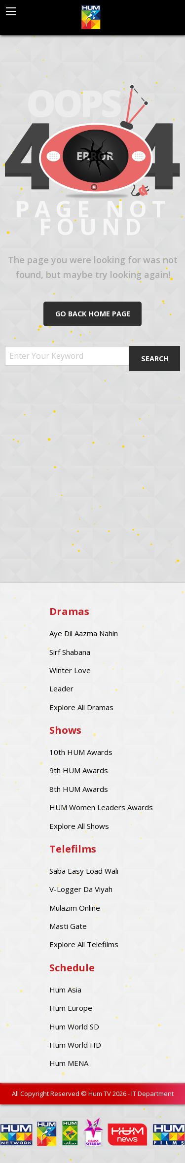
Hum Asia (65, 989)
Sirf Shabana (69, 652)
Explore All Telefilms (83, 944)
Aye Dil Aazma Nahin (83, 633)
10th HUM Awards (80, 752)
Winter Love (70, 670)
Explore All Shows (79, 826)
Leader (61, 688)
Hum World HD (75, 1045)
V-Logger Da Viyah (80, 889)
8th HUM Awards (78, 789)
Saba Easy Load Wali (83, 871)
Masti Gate (68, 926)
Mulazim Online (74, 908)
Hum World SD (74, 1026)
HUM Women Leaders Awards (101, 807)
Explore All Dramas (81, 707)
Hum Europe (70, 1008)
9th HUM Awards (78, 770)
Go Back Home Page (92, 313)
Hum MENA (68, 1063)
